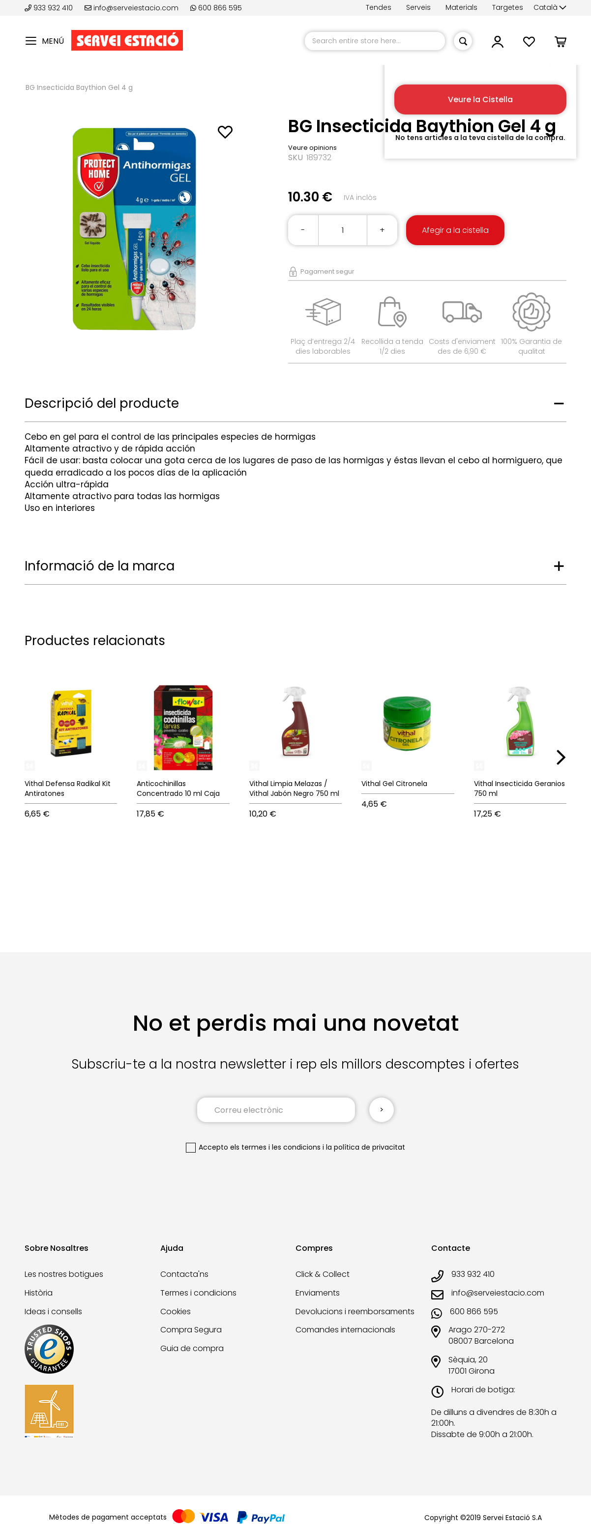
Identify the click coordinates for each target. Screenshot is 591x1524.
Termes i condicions (198, 1292)
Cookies (175, 1311)
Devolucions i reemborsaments (355, 1311)
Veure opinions (312, 147)
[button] (549, 7)
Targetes (507, 7)
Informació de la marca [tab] (100, 566)
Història (39, 1292)
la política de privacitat (365, 1147)
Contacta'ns (184, 1274)
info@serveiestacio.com (131, 8)
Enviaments (318, 1292)
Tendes (378, 7)
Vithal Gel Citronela (394, 784)
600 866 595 (216, 8)
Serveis (418, 7)
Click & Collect (323, 1274)
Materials (461, 7)
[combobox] (375, 41)
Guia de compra (192, 1348)
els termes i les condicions (275, 1147)
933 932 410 (50, 8)
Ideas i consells (53, 1311)
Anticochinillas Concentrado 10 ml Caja (178, 788)
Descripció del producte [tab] (102, 403)
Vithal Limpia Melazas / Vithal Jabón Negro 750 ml (294, 788)
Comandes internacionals (345, 1329)
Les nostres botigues (64, 1274)
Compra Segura (191, 1329)
